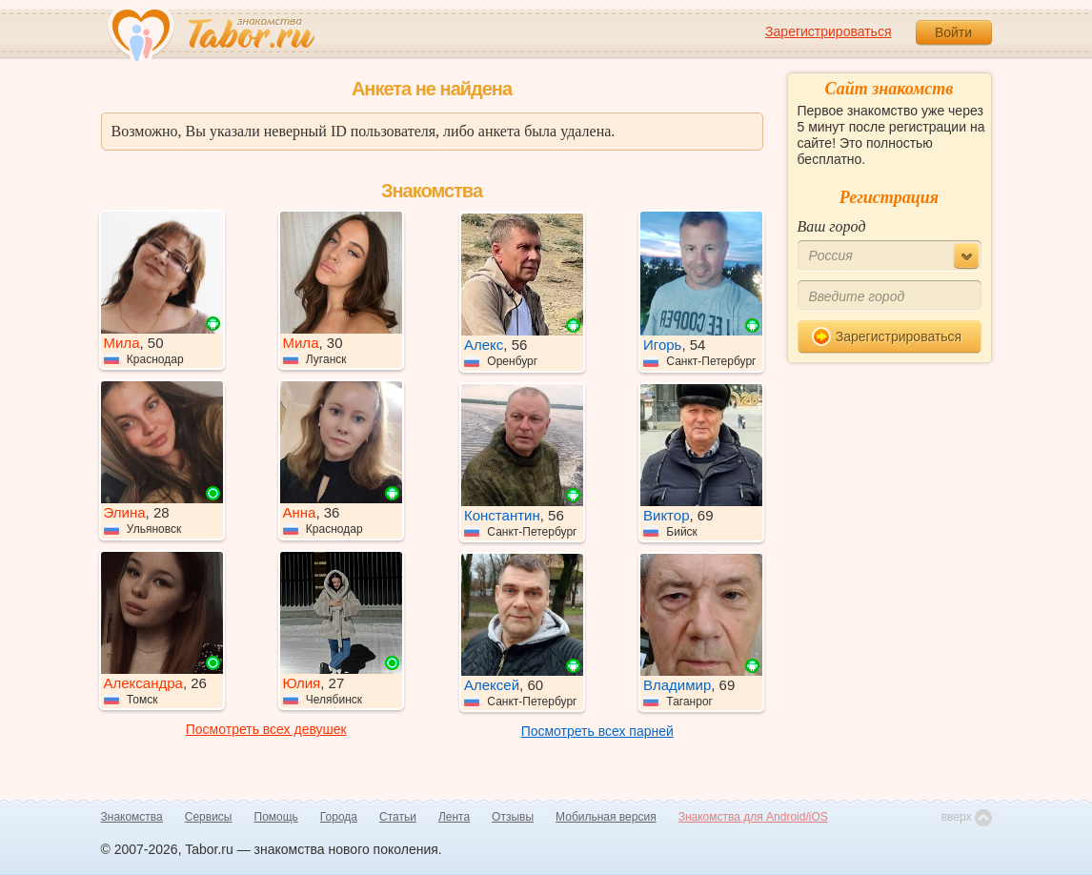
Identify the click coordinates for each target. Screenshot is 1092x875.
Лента (454, 817)
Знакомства (132, 817)
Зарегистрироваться (828, 31)
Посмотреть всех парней (597, 731)
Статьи (397, 817)
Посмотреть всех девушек (266, 729)
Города (338, 817)
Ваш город (832, 226)
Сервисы (209, 817)
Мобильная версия (606, 817)
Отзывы (513, 817)
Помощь (276, 817)
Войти (953, 32)
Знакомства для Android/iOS (753, 817)
